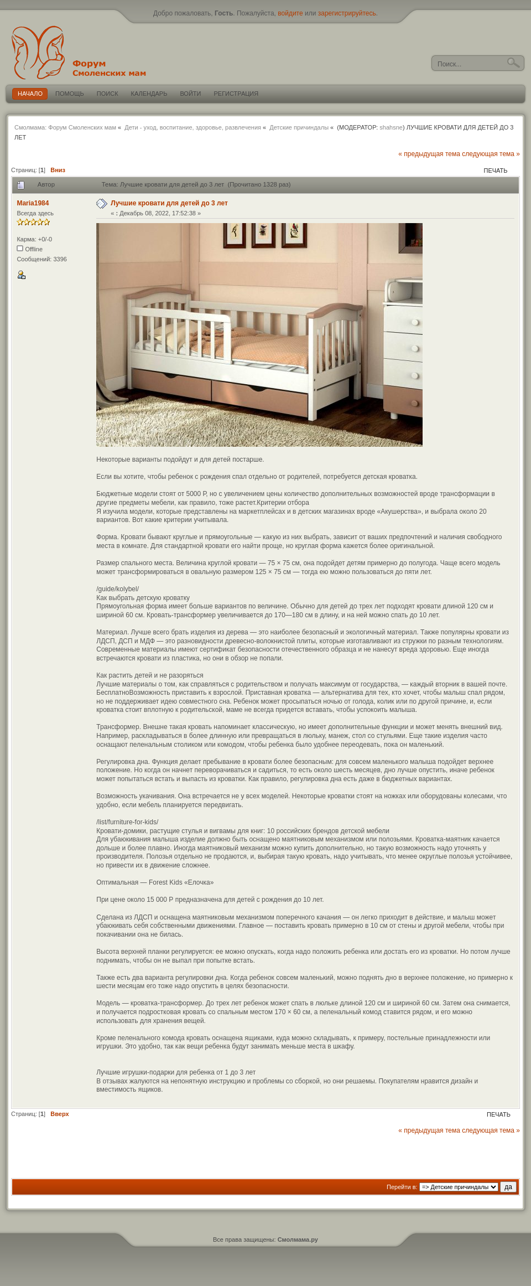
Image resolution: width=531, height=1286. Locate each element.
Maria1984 (33, 203)
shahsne (391, 127)
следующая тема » (491, 154)
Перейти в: (402, 1187)
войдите (290, 13)
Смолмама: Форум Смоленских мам (65, 127)
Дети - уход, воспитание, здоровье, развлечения (192, 127)
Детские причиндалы (299, 127)
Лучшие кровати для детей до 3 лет (169, 203)
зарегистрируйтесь (347, 13)
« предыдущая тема (429, 154)
